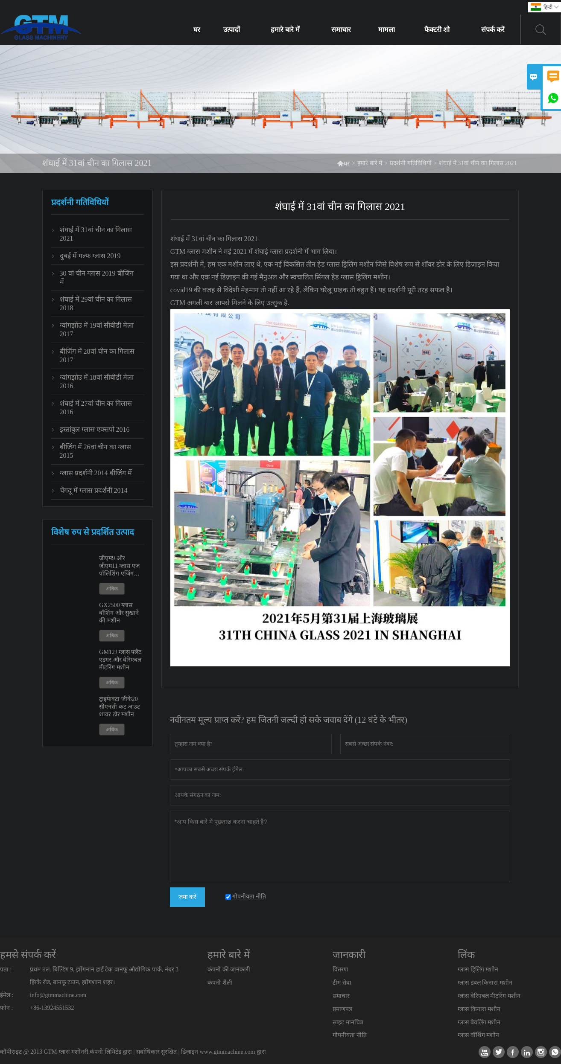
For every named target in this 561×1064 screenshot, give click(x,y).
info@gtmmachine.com (58, 995)
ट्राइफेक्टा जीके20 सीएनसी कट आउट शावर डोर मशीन (119, 707)
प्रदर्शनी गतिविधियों (411, 163)
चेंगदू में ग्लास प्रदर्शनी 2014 (94, 490)
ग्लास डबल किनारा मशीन (485, 983)
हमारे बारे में (285, 29)
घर (196, 29)
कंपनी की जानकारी (228, 969)
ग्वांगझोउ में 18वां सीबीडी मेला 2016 (97, 382)
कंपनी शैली (219, 983)
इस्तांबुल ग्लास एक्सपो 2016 (95, 429)
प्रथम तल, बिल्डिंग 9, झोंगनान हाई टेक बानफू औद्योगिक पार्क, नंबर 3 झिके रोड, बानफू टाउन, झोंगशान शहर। (104, 976)
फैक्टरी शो (437, 29)
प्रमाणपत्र (342, 1009)
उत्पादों (231, 29)
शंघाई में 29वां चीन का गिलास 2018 (96, 303)
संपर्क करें (493, 29)
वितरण (340, 969)
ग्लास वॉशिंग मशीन (478, 1035)
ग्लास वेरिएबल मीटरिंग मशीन (489, 996)
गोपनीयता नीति (350, 1035)
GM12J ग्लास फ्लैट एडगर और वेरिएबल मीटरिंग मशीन (120, 660)
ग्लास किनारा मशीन (479, 1009)
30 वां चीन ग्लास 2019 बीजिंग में (97, 277)
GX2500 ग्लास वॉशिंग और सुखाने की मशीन (119, 613)
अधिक (112, 589)
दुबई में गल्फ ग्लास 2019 (90, 255)
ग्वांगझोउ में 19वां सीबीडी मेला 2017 (97, 329)
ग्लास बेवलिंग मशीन (479, 1022)
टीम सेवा (342, 983)
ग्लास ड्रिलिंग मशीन (478, 969)
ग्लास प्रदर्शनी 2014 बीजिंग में (96, 473)
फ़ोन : (6, 1008)
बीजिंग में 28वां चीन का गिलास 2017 (97, 355)
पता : (6, 969)
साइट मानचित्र (348, 1022)
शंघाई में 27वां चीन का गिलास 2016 (96, 408)
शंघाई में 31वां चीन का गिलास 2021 (96, 234)
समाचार (341, 29)
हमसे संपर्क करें (28, 954)
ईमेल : (6, 995)
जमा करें (187, 897)
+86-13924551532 (52, 1008)
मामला (386, 29)
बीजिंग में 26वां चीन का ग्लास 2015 (95, 451)
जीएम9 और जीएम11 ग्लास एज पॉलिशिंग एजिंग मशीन (119, 566)
